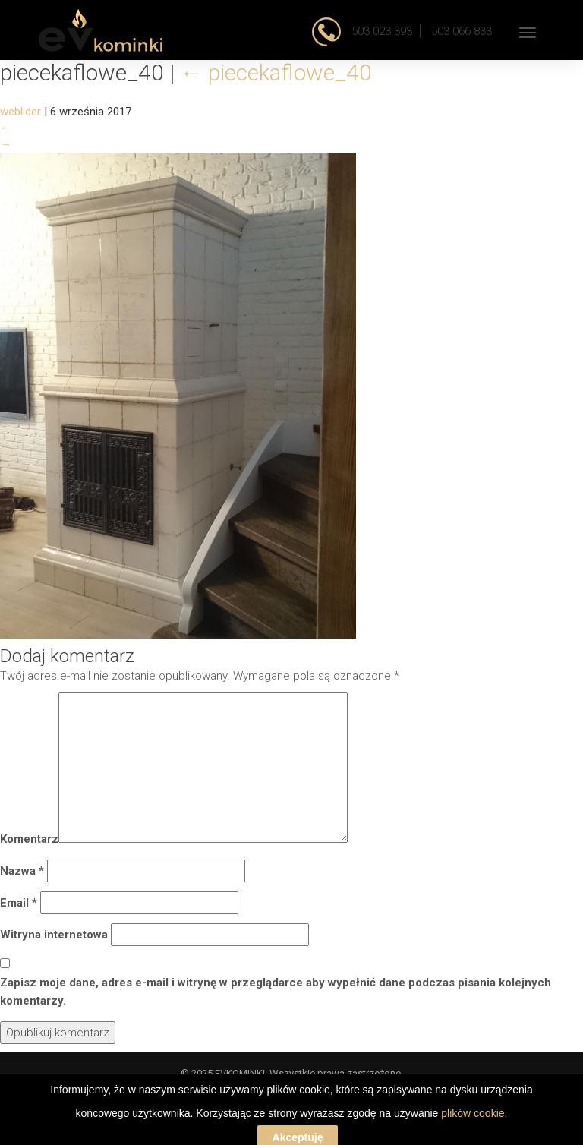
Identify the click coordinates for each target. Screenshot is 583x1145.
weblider (20, 111)
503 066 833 (461, 31)
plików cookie (472, 1134)
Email (18, 903)
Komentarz (29, 839)
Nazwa (22, 871)
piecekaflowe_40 (276, 72)
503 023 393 (380, 31)
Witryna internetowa (54, 935)
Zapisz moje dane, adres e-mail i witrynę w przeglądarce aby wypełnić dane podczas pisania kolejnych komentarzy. (275, 992)
